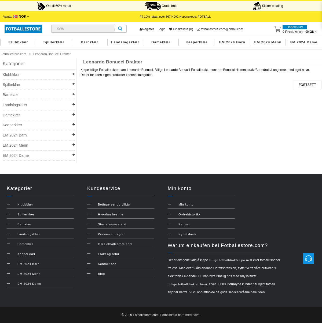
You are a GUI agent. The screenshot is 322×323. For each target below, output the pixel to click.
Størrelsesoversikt (112, 224)
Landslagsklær (125, 42)
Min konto (186, 204)
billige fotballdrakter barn (187, 284)
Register (147, 29)
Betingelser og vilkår (114, 204)
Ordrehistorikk (189, 214)
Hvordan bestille (110, 214)
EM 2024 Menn (267, 42)
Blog (101, 273)
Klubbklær (18, 42)
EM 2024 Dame (303, 42)
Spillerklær (53, 42)
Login (161, 29)
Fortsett (307, 85)
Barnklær (89, 42)
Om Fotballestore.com (115, 244)
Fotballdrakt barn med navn (179, 315)
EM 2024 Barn (232, 42)
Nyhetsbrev (187, 234)
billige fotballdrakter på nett (230, 260)
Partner (184, 224)
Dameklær (160, 42)
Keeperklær (197, 42)
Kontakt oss (107, 263)
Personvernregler (111, 234)
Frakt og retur (108, 254)
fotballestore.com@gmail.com (220, 29)
